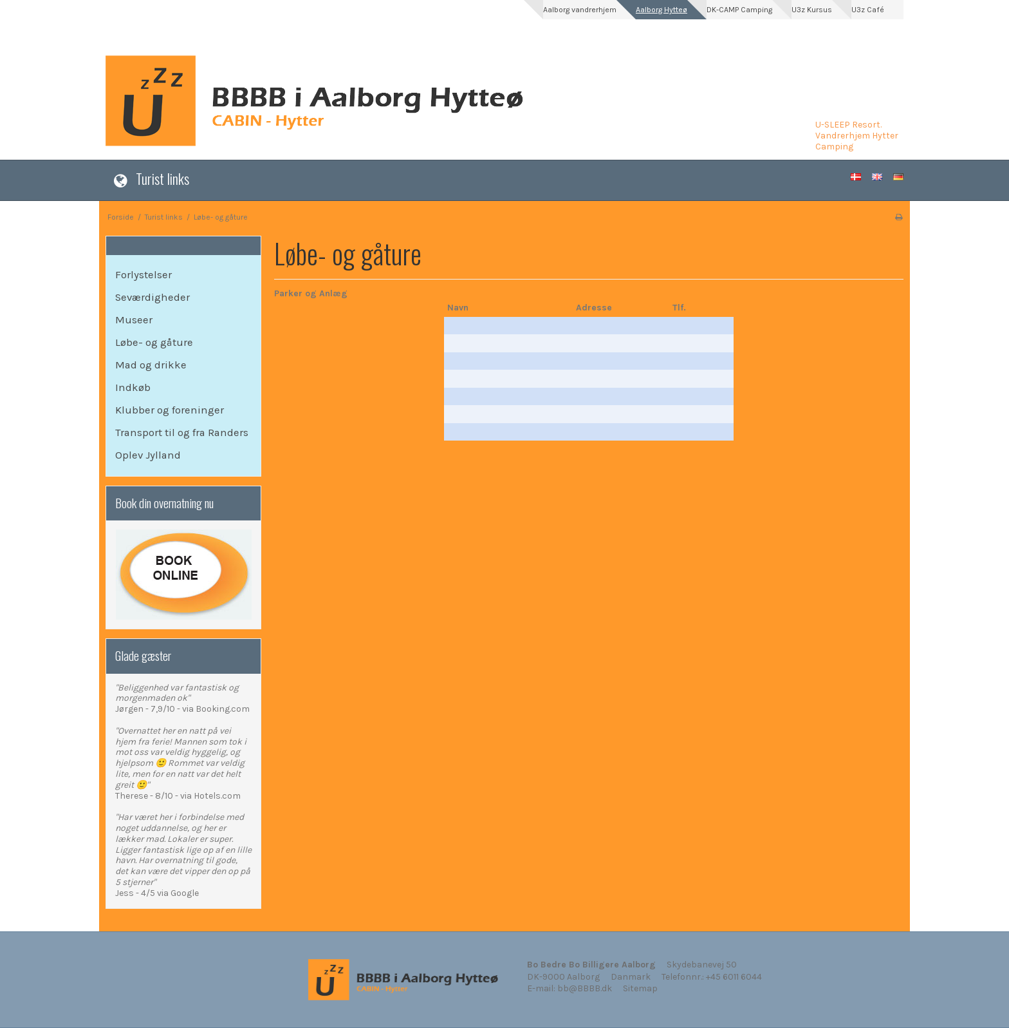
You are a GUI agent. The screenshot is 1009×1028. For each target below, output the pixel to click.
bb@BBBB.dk (584, 988)
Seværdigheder (152, 297)
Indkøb (133, 387)
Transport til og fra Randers (181, 432)
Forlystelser (143, 275)
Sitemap (640, 988)
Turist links (162, 178)
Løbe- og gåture (154, 342)
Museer (134, 320)
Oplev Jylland (148, 455)
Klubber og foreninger (169, 410)
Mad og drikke (151, 365)
